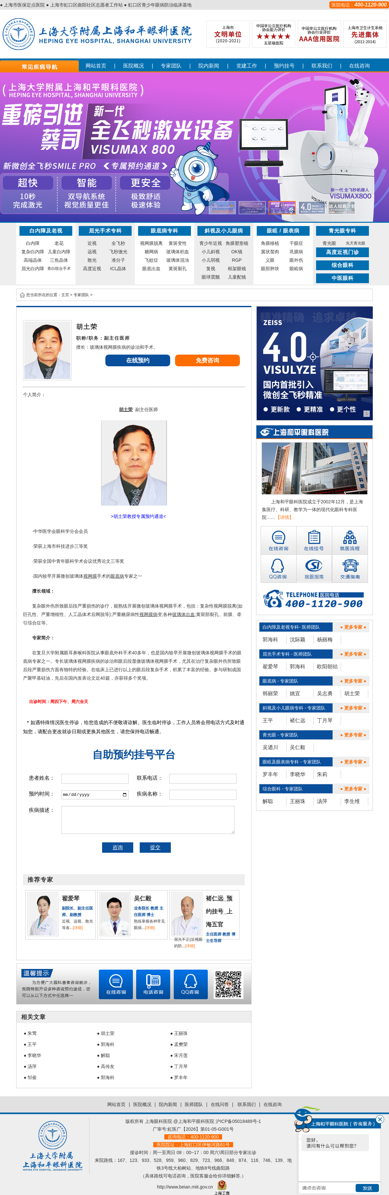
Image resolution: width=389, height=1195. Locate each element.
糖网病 (151, 251)
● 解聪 (103, 1055)
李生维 (352, 801)
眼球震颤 (211, 277)
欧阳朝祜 (327, 666)
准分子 (118, 260)
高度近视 (92, 268)
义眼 (270, 260)
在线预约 (137, 360)
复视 (210, 268)
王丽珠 (297, 801)
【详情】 (285, 517)
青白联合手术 (59, 268)
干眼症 (296, 243)
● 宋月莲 (179, 1055)
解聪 (268, 801)
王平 (268, 720)
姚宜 (295, 693)
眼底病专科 (164, 230)
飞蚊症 (151, 260)
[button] (222, 207)
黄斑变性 (178, 243)
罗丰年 (270, 774)
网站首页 (96, 66)
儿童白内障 (59, 251)
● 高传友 (105, 1066)
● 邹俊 (30, 1077)
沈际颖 (297, 639)
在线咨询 (359, 66)
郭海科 (270, 639)
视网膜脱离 (151, 243)
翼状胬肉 (270, 251)
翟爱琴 (270, 666)
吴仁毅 (297, 747)
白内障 (33, 243)
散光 (92, 260)
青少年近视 (210, 243)
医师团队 (194, 1104)
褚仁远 (297, 720)
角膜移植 (270, 243)
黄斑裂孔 (178, 268)
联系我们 (322, 66)
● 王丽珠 (179, 1033)
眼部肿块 (270, 268)
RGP (237, 260)
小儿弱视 (211, 260)
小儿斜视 (211, 251)
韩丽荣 (270, 693)
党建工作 (246, 66)
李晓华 (297, 774)
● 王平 (30, 1044)
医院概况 (133, 66)
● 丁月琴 (179, 1066)
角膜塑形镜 (237, 243)
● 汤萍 (30, 1066)
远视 (92, 251)
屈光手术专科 (105, 230)
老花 (59, 243)
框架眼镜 (237, 268)
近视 (92, 243)
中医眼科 (343, 278)
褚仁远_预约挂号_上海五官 (219, 911)
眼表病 (291, 230)
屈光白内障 (32, 268)
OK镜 (236, 251)
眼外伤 (296, 260)
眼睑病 (296, 268)
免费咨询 (207, 360)
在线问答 (220, 1104)
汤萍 (322, 801)
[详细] (78, 927)
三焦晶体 (59, 260)
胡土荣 (352, 693)
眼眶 (272, 230)
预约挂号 (284, 66)
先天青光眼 (355, 243)
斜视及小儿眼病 (224, 230)
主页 (65, 295)
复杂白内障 (32, 251)
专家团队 (171, 66)
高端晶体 (33, 260)
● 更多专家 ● (353, 627)
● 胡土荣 (105, 1033)
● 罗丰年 (179, 1077)
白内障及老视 (46, 230)
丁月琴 (325, 720)
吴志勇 (325, 693)
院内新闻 (208, 66)
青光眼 (329, 243)
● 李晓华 (32, 1055)
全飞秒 (118, 243)
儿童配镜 (237, 277)
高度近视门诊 (342, 252)
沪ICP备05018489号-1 (238, 1121)
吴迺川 (270, 747)
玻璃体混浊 (177, 260)
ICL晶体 (118, 268)
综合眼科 (343, 265)
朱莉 (322, 774)
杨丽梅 (325, 639)
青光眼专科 (342, 230)
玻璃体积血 (177, 251)
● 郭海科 (105, 1044)
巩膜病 (296, 251)
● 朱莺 (30, 1033)
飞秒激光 (118, 251)
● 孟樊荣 (179, 1044)
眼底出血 (151, 268)
